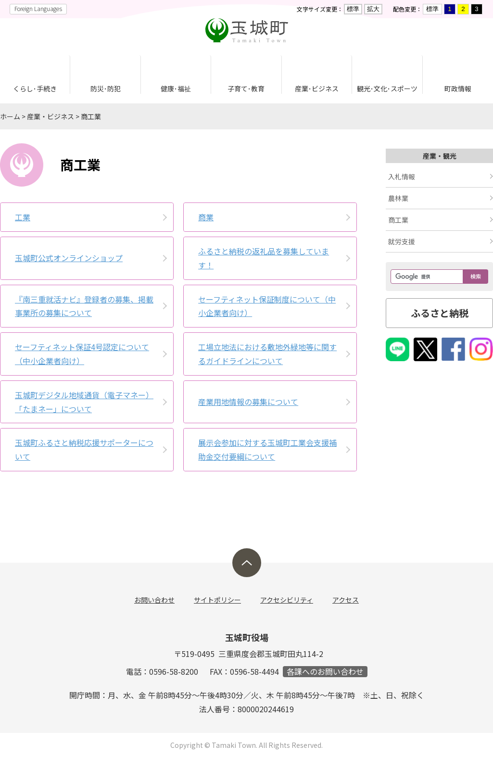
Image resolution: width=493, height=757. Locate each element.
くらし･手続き (35, 88)
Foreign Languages (38, 8)
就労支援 (401, 241)
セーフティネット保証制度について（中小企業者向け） (267, 306)
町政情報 (457, 88)
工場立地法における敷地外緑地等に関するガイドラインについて (267, 353)
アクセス (345, 600)
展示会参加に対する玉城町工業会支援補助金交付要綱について (267, 449)
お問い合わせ (154, 600)
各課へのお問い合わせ (325, 671)
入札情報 (401, 176)
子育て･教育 (246, 88)
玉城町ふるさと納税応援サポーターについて (84, 449)
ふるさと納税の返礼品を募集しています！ (263, 258)
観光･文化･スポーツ (387, 88)
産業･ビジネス (317, 88)
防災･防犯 (105, 88)
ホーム (10, 116)
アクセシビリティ (286, 600)
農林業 (398, 198)
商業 (206, 217)
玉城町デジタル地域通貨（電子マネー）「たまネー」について (84, 402)
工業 (22, 217)
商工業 (91, 116)
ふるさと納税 (439, 313)
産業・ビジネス (50, 116)
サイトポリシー (217, 600)
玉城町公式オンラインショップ (69, 258)
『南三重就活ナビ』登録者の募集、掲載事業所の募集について (84, 306)
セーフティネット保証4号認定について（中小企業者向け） (82, 353)
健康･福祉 (176, 88)
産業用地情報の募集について (248, 401)
